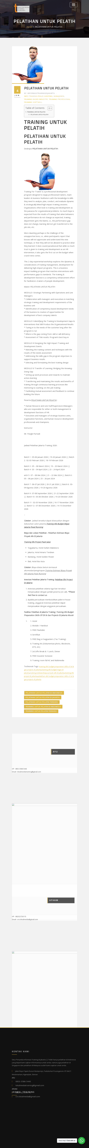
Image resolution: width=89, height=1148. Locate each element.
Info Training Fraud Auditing (37, 96)
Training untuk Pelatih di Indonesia (41, 644)
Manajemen (56, 96)
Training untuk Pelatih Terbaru (39, 648)
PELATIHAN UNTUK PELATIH (48, 27)
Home (32, 27)
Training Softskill (32, 101)
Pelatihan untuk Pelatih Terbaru (40, 640)
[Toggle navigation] (74, 4)
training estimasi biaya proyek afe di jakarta (47, 613)
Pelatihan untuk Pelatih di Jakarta (41, 636)
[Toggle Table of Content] (46, 106)
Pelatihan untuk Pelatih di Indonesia (42, 632)
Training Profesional (56, 98)
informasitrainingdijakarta (38, 93)
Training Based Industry (35, 98)
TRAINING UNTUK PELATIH (36, 110)
